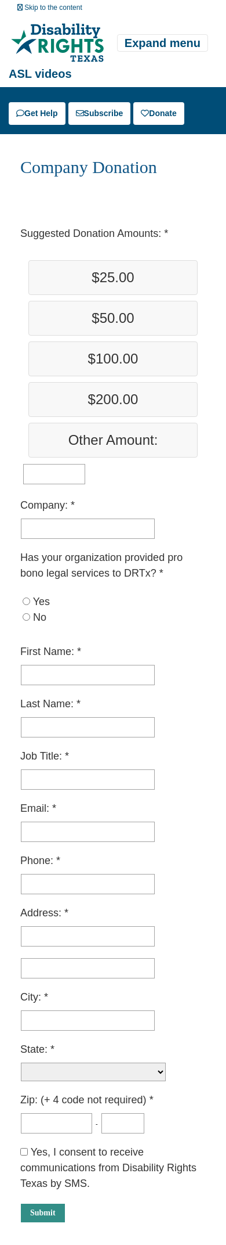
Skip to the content (49, 7)
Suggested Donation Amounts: (92, 233)
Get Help (37, 113)
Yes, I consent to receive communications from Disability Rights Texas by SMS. (108, 1167)
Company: (45, 505)
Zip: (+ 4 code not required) (85, 1100)
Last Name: (48, 704)
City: (32, 997)
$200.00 (113, 399)
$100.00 (113, 358)
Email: (36, 808)
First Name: (48, 651)
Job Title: (42, 756)
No (39, 617)
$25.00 (113, 277)
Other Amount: (113, 440)
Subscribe (99, 113)
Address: (42, 913)
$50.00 (113, 318)
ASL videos (40, 73)
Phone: (38, 860)
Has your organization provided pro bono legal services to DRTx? (101, 565)
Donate (158, 113)
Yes (41, 601)
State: (35, 1049)
